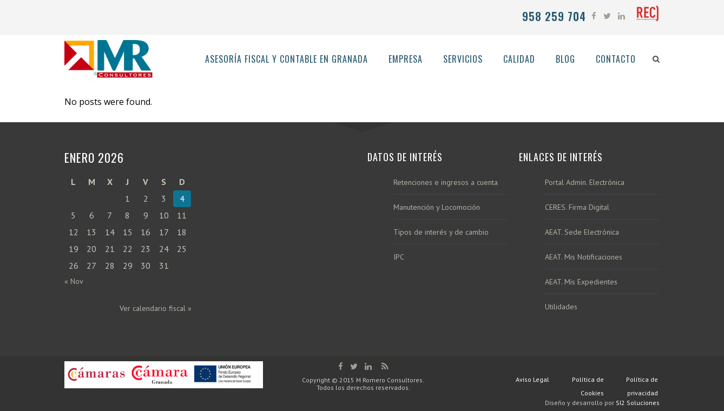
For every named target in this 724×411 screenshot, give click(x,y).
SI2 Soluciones (638, 403)
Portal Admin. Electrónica (584, 182)
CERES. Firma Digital (577, 207)
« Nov (73, 281)
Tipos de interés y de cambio (441, 232)
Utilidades (561, 306)
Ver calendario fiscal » (156, 308)
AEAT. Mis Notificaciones (583, 257)
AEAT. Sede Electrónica (582, 232)
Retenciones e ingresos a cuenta (445, 182)
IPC (398, 257)
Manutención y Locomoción (436, 207)
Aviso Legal (532, 379)
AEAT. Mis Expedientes (581, 282)
